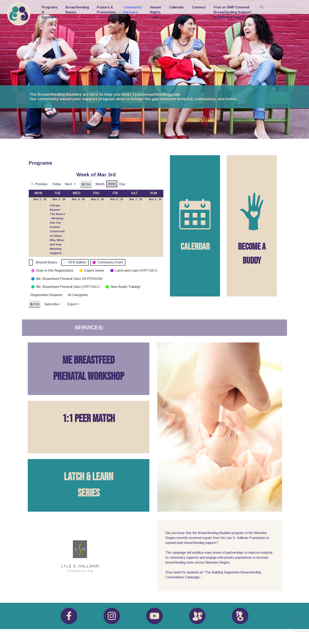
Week (112, 183)
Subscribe (53, 304)
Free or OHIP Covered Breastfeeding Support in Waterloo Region (232, 12)
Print (86, 185)
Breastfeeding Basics (77, 10)
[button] (262, 7)
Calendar (176, 7)
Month (100, 184)
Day (122, 184)
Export (73, 304)
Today (56, 184)
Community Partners (132, 10)
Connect (199, 7)
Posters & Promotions (106, 10)
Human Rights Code (155, 12)
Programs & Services (50, 12)
